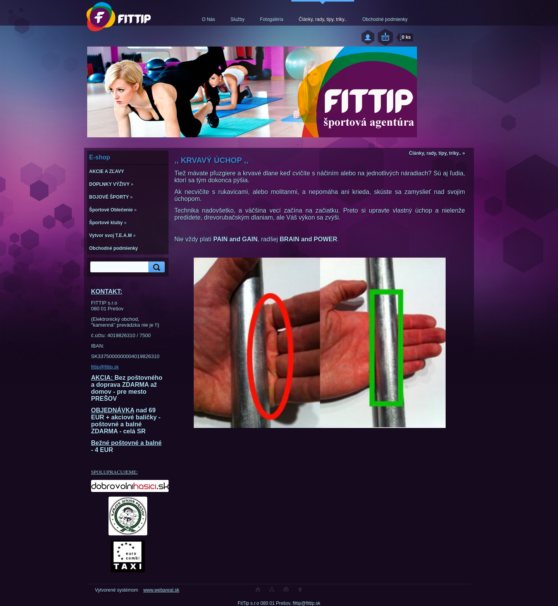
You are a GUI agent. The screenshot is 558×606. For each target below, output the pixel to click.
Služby (238, 19)
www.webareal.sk (161, 590)
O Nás (208, 19)
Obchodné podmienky (385, 19)
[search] (155, 267)
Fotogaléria (271, 19)
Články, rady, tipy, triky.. (323, 19)
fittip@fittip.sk (105, 367)
